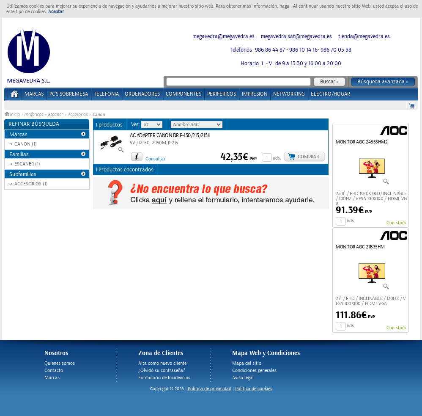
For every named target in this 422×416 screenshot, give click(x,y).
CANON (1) (25, 144)
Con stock (396, 223)
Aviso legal (243, 377)
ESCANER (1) (27, 164)
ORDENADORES (142, 94)
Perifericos (33, 114)
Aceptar (56, 11)
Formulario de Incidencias (164, 377)
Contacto (53, 370)
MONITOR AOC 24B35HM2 (361, 142)
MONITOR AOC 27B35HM (360, 247)
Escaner (55, 114)
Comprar (308, 157)
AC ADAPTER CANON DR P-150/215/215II (170, 135)
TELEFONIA (106, 94)
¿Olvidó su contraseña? (161, 370)
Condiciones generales (254, 370)
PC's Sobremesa (68, 94)
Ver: (136, 124)
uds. (277, 158)
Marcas (34, 94)
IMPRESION (254, 94)
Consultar (155, 159)
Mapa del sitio (246, 363)
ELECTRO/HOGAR (330, 94)
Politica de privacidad (209, 388)
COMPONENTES (183, 94)
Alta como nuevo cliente (162, 363)
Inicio (12, 114)
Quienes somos (59, 363)
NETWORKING (289, 94)
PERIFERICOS (221, 94)
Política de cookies (253, 388)
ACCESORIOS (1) (31, 184)
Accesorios (78, 114)
